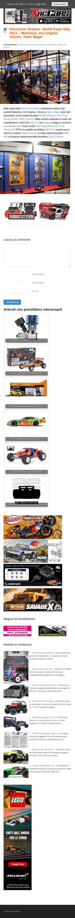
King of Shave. (56, 136)
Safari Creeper (28, 133)
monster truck (57, 126)
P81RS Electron (47, 115)
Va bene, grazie (60, 4)
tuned (18, 126)
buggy (46, 122)
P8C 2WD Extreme (23, 119)
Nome (38, 274)
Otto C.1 (34, 122)
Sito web (35, 291)
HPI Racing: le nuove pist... (43, 653)
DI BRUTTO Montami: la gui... (44, 733)
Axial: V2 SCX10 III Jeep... (43, 701)
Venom (60, 45)
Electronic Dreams (26, 45)
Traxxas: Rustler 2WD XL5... (44, 766)
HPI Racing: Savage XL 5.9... (44, 717)
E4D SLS (49, 129)
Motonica (42, 45)
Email (38, 283)
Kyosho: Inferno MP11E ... (43, 669)
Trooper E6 (9, 129)
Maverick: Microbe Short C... (44, 749)
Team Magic (51, 45)
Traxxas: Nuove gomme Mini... (45, 685)
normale (8, 126)
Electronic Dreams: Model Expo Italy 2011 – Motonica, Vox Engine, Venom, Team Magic (39, 33)
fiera (36, 45)
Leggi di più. (41, 4)
